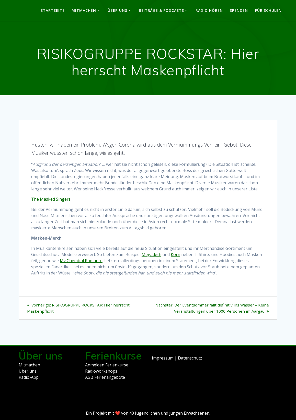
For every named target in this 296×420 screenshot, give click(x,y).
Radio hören (209, 10)
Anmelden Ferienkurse (106, 365)
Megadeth (151, 254)
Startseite (53, 10)
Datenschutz (190, 358)
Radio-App (29, 377)
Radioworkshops (101, 371)
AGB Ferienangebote (105, 377)
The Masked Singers (51, 199)
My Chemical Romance (81, 260)
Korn (175, 254)
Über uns (117, 10)
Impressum (163, 358)
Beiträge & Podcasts (161, 10)
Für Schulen (268, 10)
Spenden (239, 10)
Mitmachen (84, 10)
